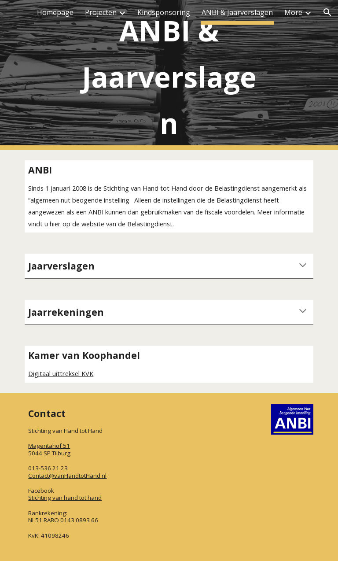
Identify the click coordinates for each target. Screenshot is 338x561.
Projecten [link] (101, 12)
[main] (169, 75)
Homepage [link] (55, 12)
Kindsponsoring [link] (163, 12)
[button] (327, 12)
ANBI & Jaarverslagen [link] (237, 12)
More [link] (293, 12)
